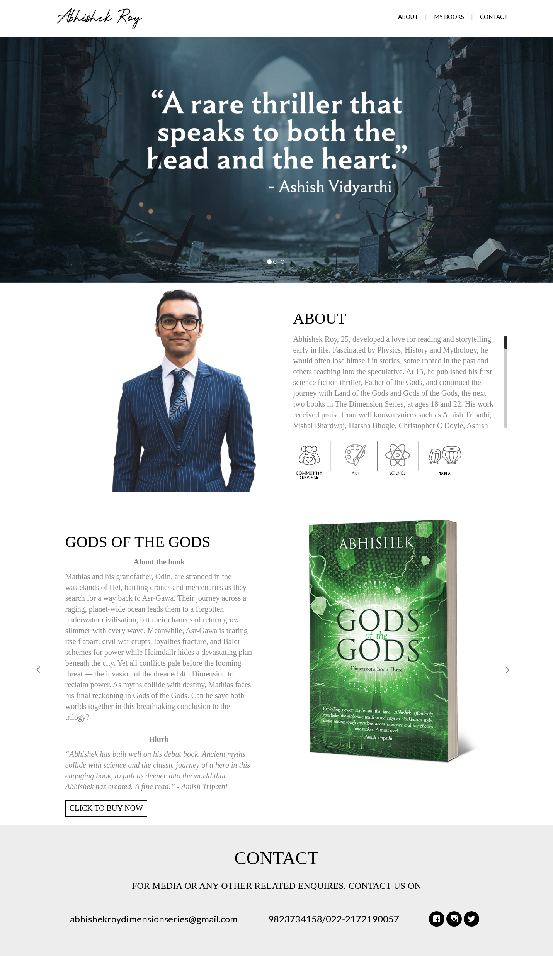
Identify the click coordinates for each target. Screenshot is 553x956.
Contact (494, 16)
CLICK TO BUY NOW (106, 808)
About (408, 16)
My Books (449, 16)
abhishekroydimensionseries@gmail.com (154, 918)
